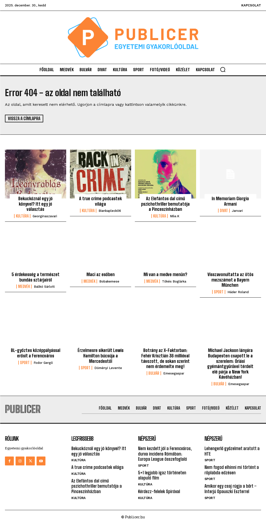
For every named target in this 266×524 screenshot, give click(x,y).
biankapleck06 (110, 211)
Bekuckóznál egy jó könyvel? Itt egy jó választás (35, 204)
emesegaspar (173, 373)
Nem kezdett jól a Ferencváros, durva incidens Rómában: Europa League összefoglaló (165, 454)
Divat (224, 211)
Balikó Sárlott (44, 286)
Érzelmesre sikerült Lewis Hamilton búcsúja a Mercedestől (100, 356)
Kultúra (22, 216)
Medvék (24, 286)
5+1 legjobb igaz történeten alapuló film (162, 475)
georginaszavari (45, 216)
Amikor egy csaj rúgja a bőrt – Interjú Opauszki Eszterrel (231, 488)
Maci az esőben (100, 274)
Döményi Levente (108, 368)
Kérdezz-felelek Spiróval (159, 491)
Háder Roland (238, 292)
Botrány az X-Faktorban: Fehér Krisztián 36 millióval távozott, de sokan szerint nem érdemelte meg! (165, 358)
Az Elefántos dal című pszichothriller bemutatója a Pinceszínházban (165, 204)
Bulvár (153, 373)
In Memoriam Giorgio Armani (230, 201)
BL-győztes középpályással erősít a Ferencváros (35, 353)
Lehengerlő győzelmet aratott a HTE (232, 451)
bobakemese (109, 281)
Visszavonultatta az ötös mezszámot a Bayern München (230, 280)
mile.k (174, 216)
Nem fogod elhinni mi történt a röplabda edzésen (232, 469)
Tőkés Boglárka (174, 281)
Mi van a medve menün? (165, 274)
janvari (237, 211)
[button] (223, 69)
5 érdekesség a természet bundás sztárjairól (36, 277)
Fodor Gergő (43, 362)
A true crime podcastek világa (100, 201)
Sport (219, 292)
